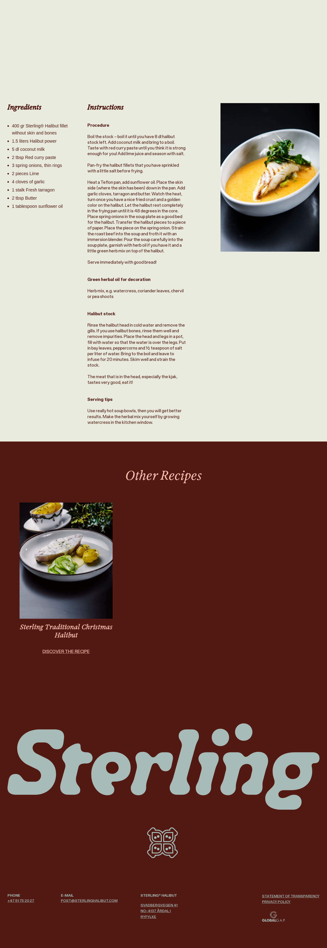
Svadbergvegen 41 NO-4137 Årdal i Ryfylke (159, 911)
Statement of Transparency (291, 896)
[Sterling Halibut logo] (163, 766)
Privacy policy (276, 902)
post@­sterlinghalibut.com (89, 900)
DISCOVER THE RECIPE (66, 657)
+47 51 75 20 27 (20, 900)
